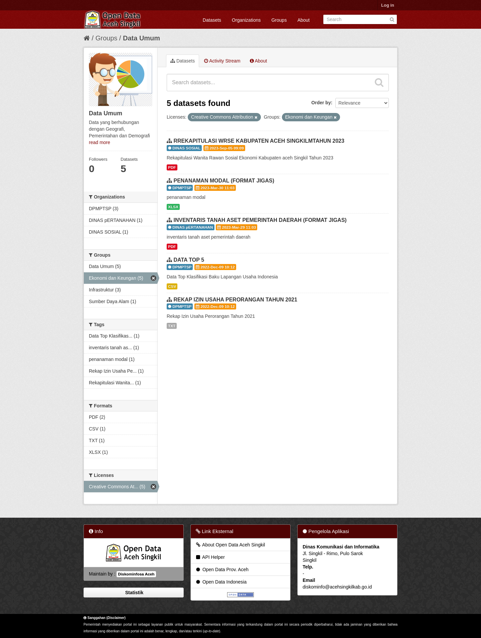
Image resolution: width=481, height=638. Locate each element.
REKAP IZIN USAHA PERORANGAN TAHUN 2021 (235, 299)
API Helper (210, 557)
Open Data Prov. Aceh (222, 569)
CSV (172, 286)
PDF (172, 167)
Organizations (246, 20)
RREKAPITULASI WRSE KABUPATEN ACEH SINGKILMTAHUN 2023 (258, 141)
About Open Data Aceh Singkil (230, 544)
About (303, 20)
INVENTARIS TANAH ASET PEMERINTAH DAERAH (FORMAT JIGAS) (259, 220)
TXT (171, 326)
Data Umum (141, 38)
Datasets (212, 20)
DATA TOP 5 (188, 260)
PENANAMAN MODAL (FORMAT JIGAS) (223, 180)
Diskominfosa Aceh (136, 574)
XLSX (173, 207)
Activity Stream (222, 60)
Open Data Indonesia (221, 582)
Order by (321, 102)
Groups (279, 20)
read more (99, 142)
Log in (387, 5)
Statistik (133, 592)
